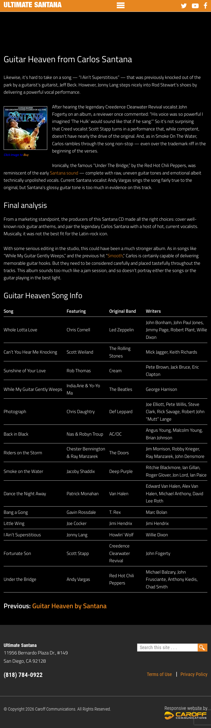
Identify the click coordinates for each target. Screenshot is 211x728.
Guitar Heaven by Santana (69, 605)
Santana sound (64, 172)
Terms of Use (159, 674)
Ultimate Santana (33, 5)
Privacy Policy (193, 674)
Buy (25, 154)
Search (202, 648)
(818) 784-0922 (23, 674)
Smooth (115, 255)
